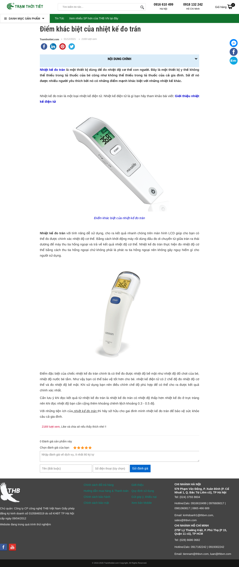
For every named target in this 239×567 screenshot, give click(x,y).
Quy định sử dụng (142, 490)
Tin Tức (59, 18)
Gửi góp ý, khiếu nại (144, 496)
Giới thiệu (137, 484)
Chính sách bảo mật (96, 502)
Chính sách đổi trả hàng (99, 484)
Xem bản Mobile (141, 502)
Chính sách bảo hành (97, 496)
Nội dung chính (119, 59)
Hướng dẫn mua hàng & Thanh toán (106, 490)
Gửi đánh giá (140, 468)
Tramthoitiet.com (49, 39)
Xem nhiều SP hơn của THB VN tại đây (93, 18)
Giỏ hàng (225, 6)
